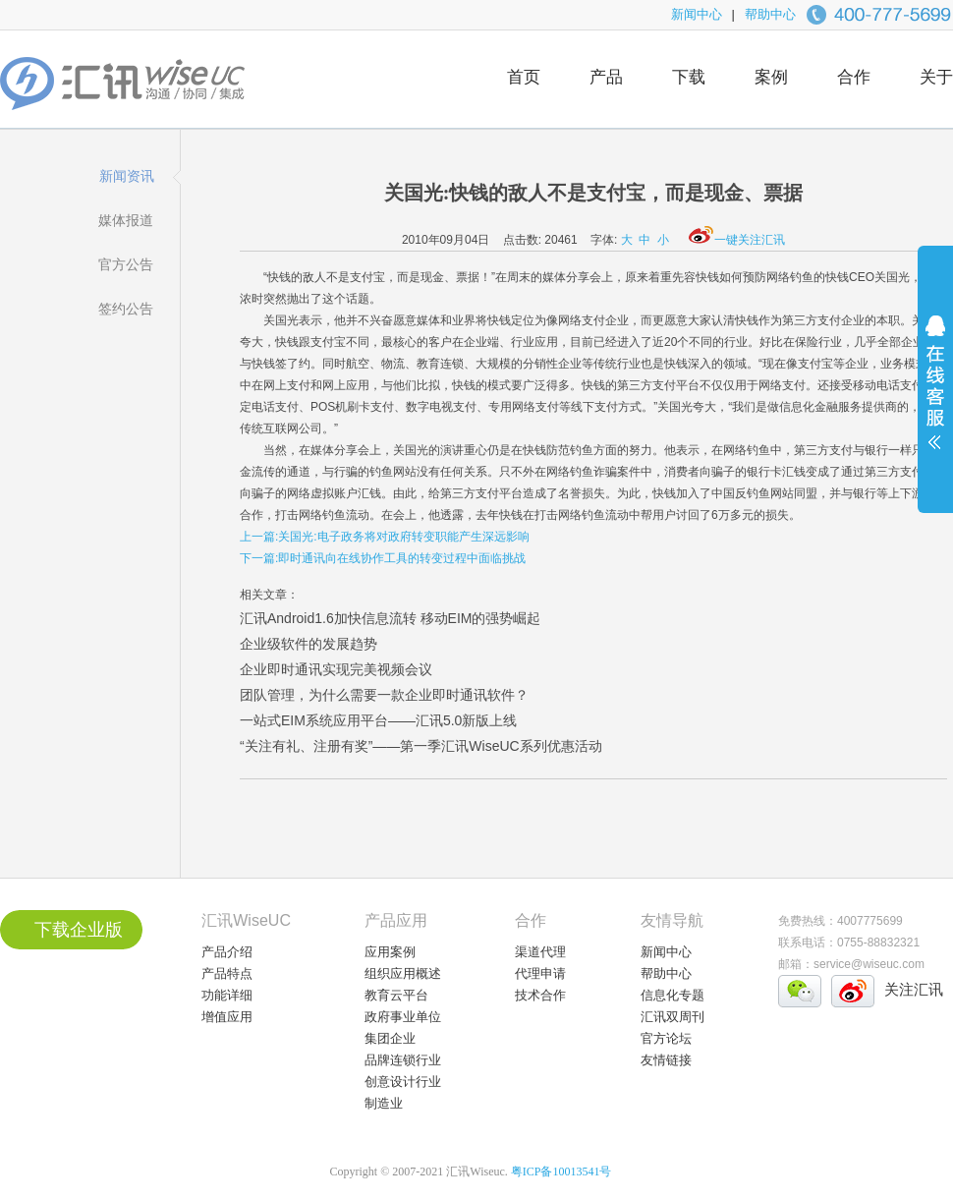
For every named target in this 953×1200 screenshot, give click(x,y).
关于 (936, 77)
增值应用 (226, 1016)
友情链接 (666, 1060)
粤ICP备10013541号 (561, 1171)
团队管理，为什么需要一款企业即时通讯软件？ (384, 695)
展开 (935, 395)
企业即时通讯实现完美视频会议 (336, 669)
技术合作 (540, 995)
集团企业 (390, 1038)
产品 (606, 77)
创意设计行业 (402, 1081)
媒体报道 (125, 220)
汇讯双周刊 (672, 1016)
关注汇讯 (913, 989)
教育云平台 (396, 995)
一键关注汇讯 (737, 240)
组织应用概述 (402, 973)
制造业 (383, 1103)
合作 (853, 77)
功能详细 (226, 995)
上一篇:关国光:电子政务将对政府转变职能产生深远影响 (385, 536)
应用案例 (390, 951)
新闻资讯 (126, 176)
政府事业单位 (402, 1016)
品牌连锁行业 (402, 1060)
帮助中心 (770, 14)
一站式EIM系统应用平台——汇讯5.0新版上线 (378, 720)
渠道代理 (540, 951)
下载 (688, 77)
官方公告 (125, 264)
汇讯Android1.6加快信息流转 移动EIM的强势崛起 (390, 618)
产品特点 (226, 973)
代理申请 (540, 973)
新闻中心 (696, 14)
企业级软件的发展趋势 (308, 644)
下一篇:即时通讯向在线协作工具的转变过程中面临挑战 (383, 558)
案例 (771, 77)
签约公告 (125, 308)
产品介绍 (226, 951)
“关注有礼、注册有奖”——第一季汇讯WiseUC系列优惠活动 (421, 746)
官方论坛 (666, 1038)
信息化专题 (672, 995)
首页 (523, 77)
